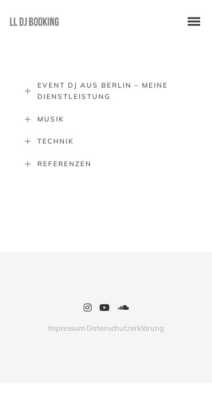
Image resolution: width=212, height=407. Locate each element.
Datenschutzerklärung (125, 327)
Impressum (66, 327)
